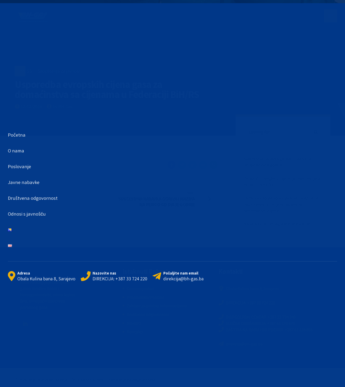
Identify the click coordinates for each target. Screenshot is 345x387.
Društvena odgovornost (148, 314)
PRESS (25, 71)
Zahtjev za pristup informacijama (157, 305)
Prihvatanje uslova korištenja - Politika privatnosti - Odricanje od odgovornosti (86, 379)
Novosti (134, 323)
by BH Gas (63, 106)
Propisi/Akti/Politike (145, 297)
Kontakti (135, 331)
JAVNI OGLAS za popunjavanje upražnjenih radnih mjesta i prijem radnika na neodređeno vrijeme (281, 204)
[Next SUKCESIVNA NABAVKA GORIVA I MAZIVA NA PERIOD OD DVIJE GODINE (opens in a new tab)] (168, 198)
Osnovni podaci (140, 288)
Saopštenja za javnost (59, 71)
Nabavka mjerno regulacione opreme (276, 223)
